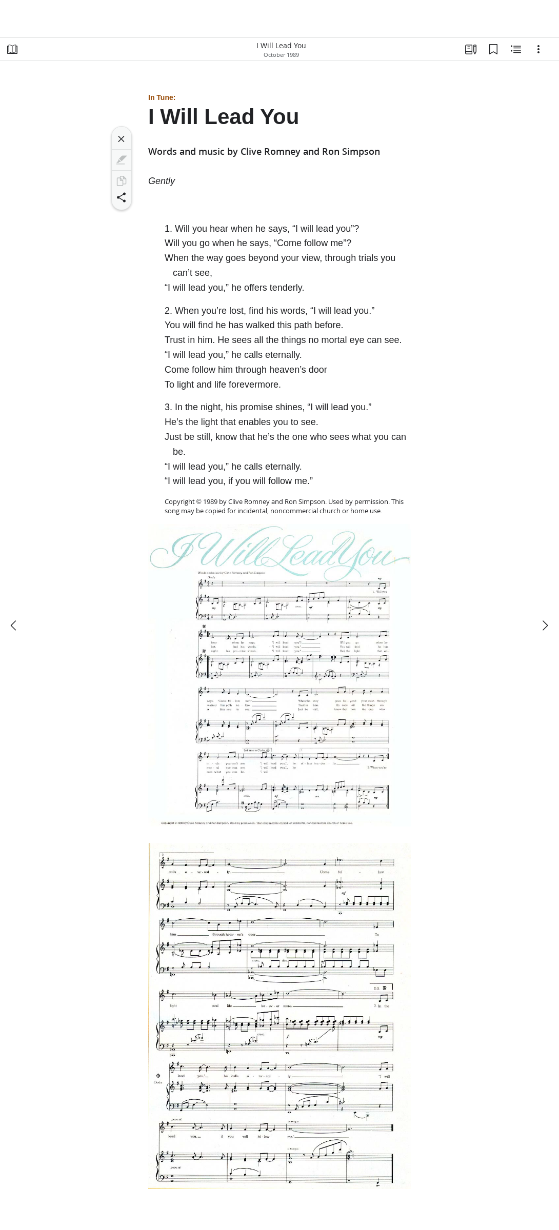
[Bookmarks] (493, 49)
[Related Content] (516, 49)
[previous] (14, 625)
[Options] (538, 49)
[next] (544, 625)
